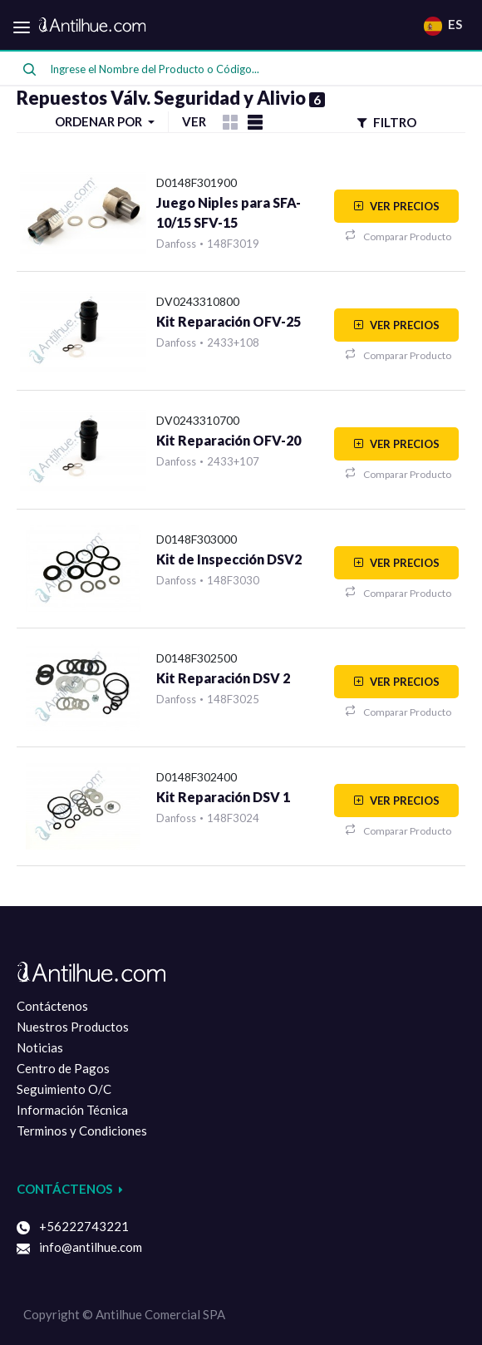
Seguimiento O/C (64, 1088)
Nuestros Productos (73, 1026)
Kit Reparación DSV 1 (223, 797)
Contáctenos (52, 1005)
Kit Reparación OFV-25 (228, 321)
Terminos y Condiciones (82, 1130)
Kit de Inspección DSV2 (229, 559)
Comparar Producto (396, 235)
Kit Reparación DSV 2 (223, 678)
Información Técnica (72, 1109)
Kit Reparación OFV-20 (228, 440)
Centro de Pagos (63, 1068)
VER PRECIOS (397, 206)
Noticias (40, 1047)
